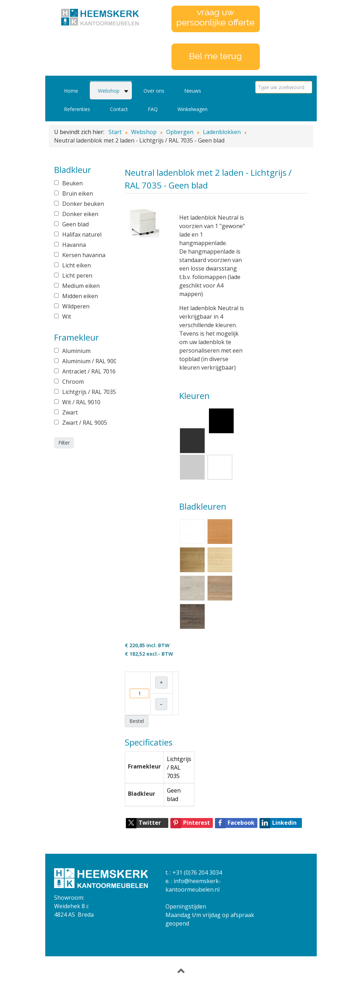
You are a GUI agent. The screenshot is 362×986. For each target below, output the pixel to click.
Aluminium (76, 351)
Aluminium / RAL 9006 (84, 361)
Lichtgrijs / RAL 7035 (84, 392)
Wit (66, 316)
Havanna (74, 245)
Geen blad (75, 224)
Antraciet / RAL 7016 (84, 371)
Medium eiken (81, 286)
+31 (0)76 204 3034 (197, 872)
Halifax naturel (81, 234)
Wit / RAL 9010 (81, 402)
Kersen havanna (83, 255)
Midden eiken (80, 296)
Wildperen (75, 306)
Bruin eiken (77, 193)
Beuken (72, 183)
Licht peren (77, 275)
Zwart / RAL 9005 (84, 423)
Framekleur (144, 766)
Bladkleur (141, 794)
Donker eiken (80, 214)
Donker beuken (83, 204)
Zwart (70, 412)
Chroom (73, 381)
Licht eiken (76, 265)
